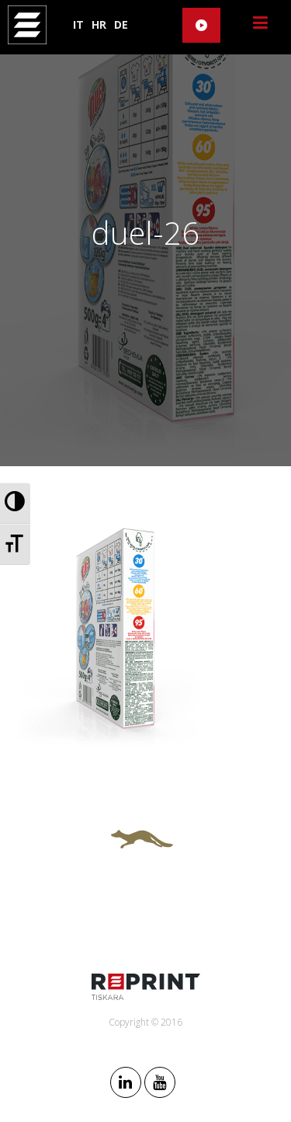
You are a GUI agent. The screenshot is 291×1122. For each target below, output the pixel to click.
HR (99, 24)
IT (78, 24)
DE (121, 24)
